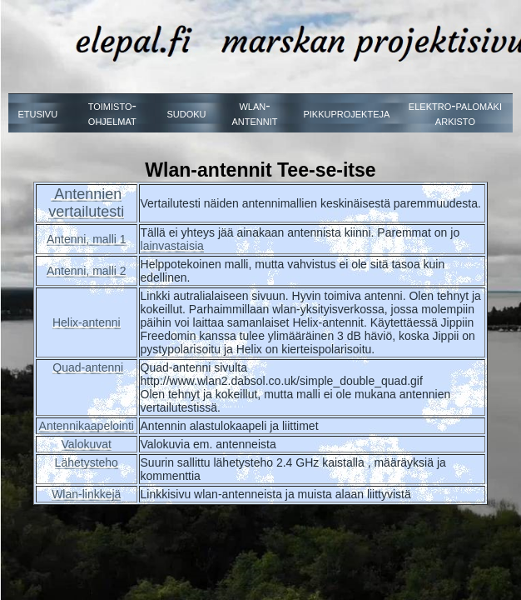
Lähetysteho (86, 462)
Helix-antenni (86, 322)
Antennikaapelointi (86, 425)
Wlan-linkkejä (86, 494)
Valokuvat (87, 444)
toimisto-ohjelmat (112, 113)
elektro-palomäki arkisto (455, 113)
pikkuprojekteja (346, 113)
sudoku (186, 113)
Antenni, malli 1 (87, 239)
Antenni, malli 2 (87, 271)
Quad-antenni (87, 367)
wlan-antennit (254, 113)
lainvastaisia (172, 245)
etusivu (37, 113)
